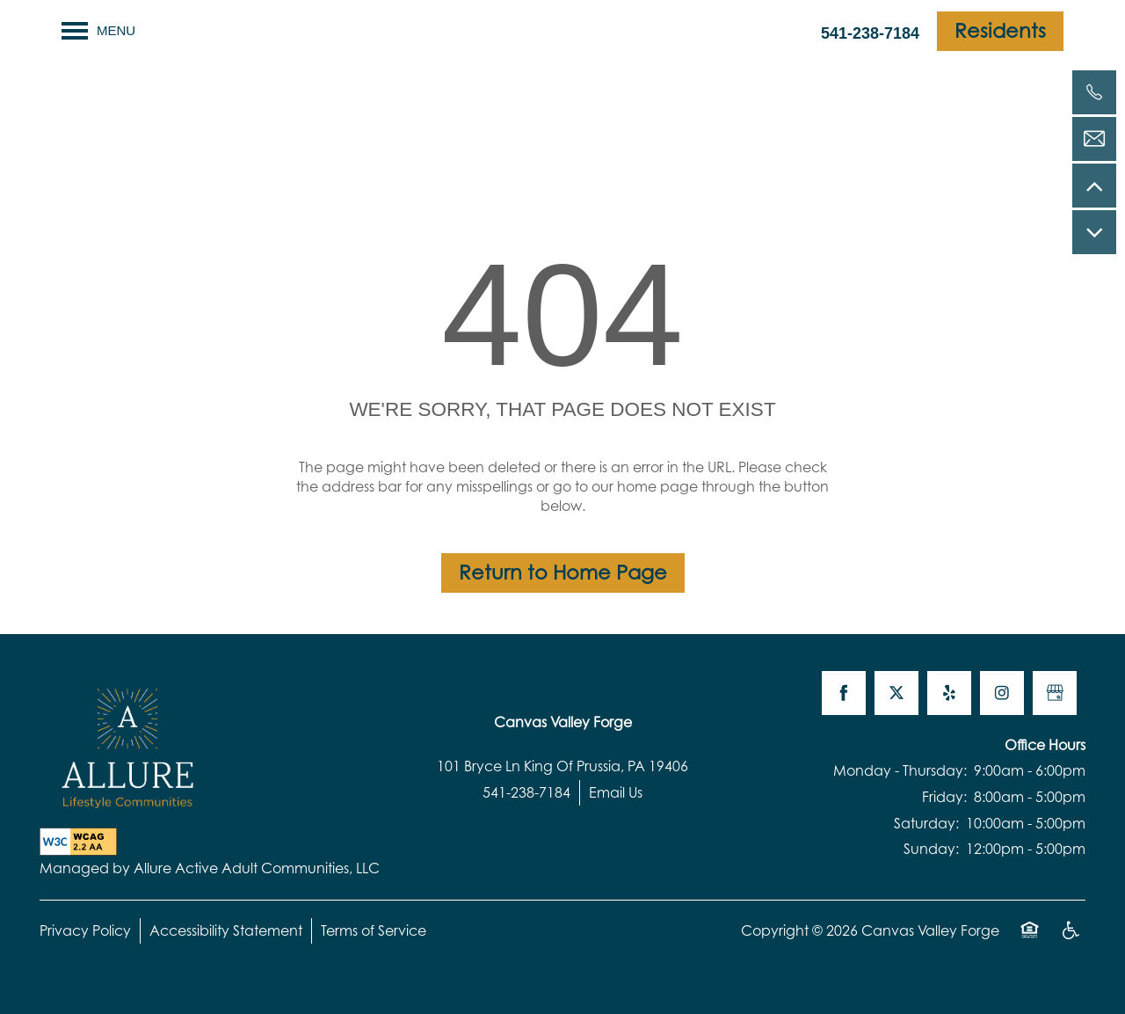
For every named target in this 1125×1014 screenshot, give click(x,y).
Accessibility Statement (225, 930)
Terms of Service (373, 930)
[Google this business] (1055, 693)
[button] (1000, 31)
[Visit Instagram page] (1002, 693)
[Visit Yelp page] (949, 693)
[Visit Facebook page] (844, 693)
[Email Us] (1094, 139)
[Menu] (98, 31)
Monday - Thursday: (900, 770)
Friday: (944, 797)
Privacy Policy (85, 930)
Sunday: (931, 848)
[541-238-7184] (1094, 92)
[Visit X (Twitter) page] (896, 693)
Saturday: (926, 823)
